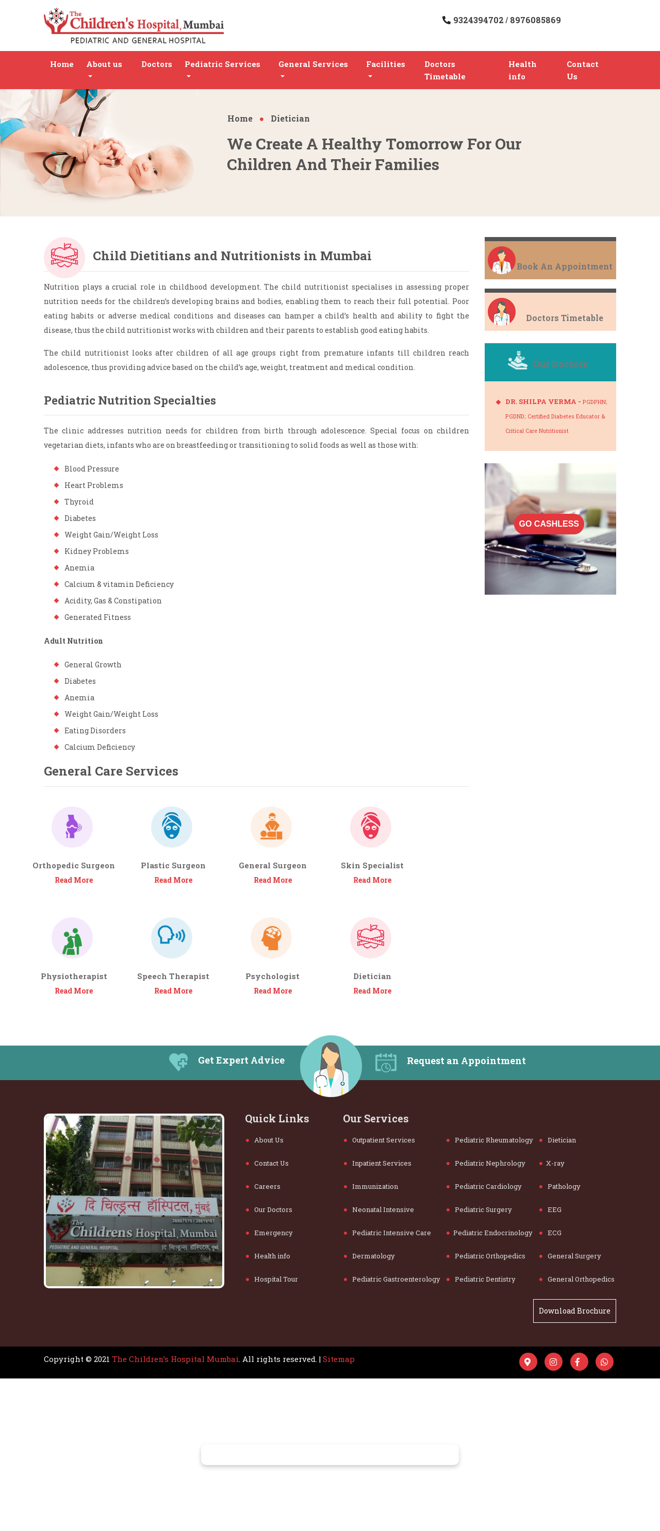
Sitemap (339, 1359)
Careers (263, 1186)
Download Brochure (574, 1311)
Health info (522, 70)
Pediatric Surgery (479, 1209)
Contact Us (583, 70)
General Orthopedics (577, 1279)
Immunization (371, 1186)
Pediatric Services (222, 64)
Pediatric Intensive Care (387, 1232)
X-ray (552, 1163)
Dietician (285, 118)
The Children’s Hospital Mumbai (175, 1359)
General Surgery (570, 1255)
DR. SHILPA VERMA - (556, 415)
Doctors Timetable (445, 70)
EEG (550, 1209)
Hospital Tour (272, 1279)
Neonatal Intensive (379, 1209)
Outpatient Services (379, 1140)
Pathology (560, 1186)
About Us (265, 1140)
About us (104, 64)
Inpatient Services (377, 1163)
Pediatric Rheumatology (490, 1140)
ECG (550, 1232)
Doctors (156, 64)
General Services (313, 64)
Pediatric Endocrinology (490, 1232)
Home (62, 64)
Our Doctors (269, 1209)
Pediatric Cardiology (484, 1186)
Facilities (385, 64)
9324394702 (479, 19)
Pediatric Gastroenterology (392, 1279)
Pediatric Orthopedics (486, 1255)
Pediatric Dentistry (481, 1279)
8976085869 (534, 19)
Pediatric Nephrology (486, 1163)
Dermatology (369, 1255)
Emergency (269, 1232)
